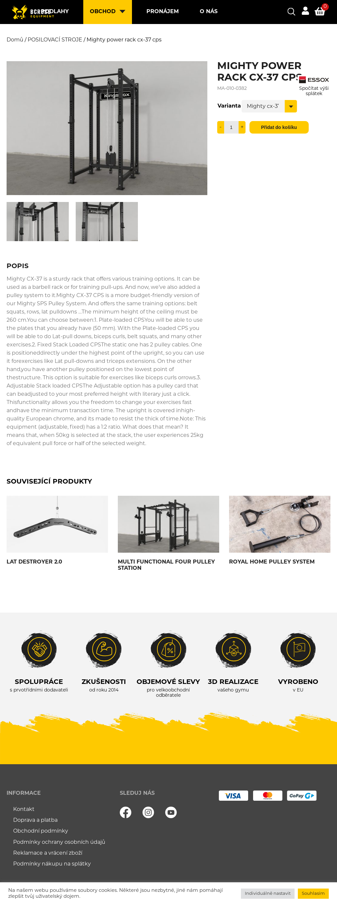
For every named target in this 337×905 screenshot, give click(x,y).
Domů (15, 40)
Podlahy (55, 11)
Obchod (103, 11)
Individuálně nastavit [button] (268, 894)
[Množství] (231, 127)
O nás (209, 11)
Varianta (229, 106)
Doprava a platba (35, 820)
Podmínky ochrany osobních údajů (59, 842)
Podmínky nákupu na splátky (52, 864)
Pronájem (162, 11)
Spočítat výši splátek (314, 88)
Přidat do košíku (279, 127)
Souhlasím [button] (313, 894)
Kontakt (147, 35)
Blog (105, 35)
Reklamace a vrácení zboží (47, 853)
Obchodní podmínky (40, 831)
